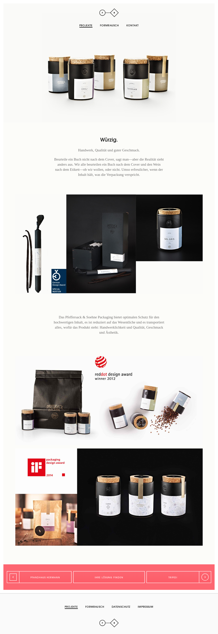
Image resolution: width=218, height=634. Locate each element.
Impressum (145, 606)
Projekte (85, 25)
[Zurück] (39, 577)
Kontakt (132, 25)
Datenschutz (121, 606)
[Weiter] (178, 577)
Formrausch (109, 25)
